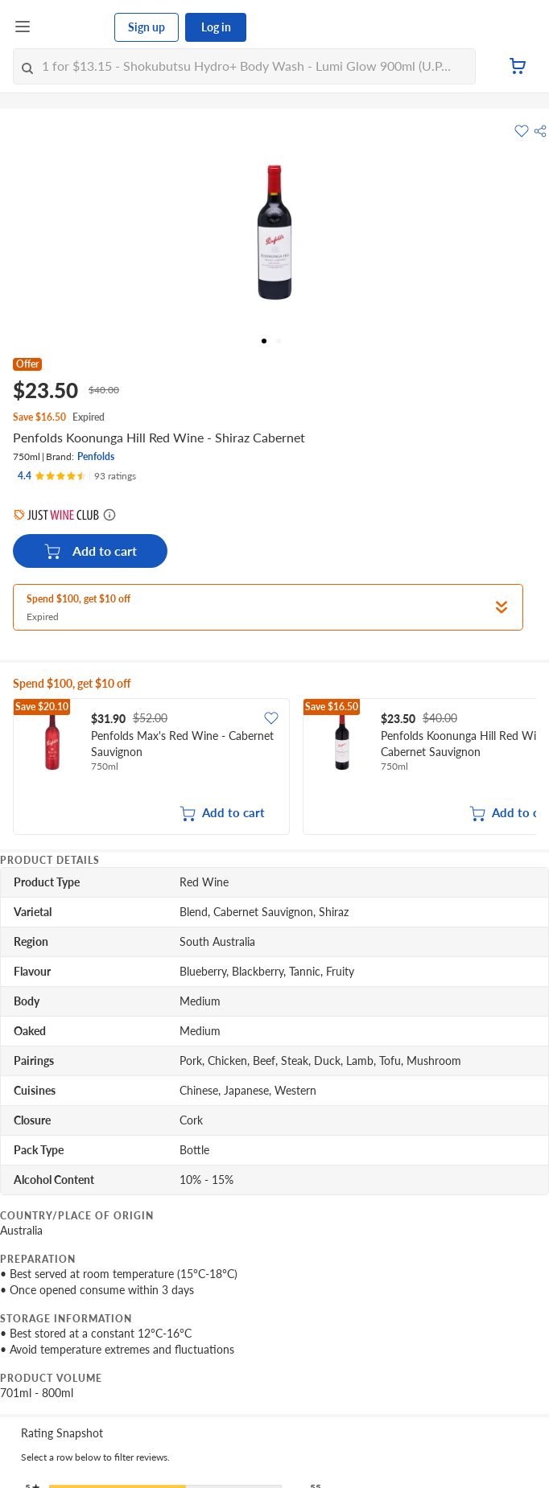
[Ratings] (77, 476)
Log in (216, 27)
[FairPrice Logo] (73, 27)
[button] (540, 131)
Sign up (146, 27)
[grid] (274, 768)
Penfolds (95, 456)
